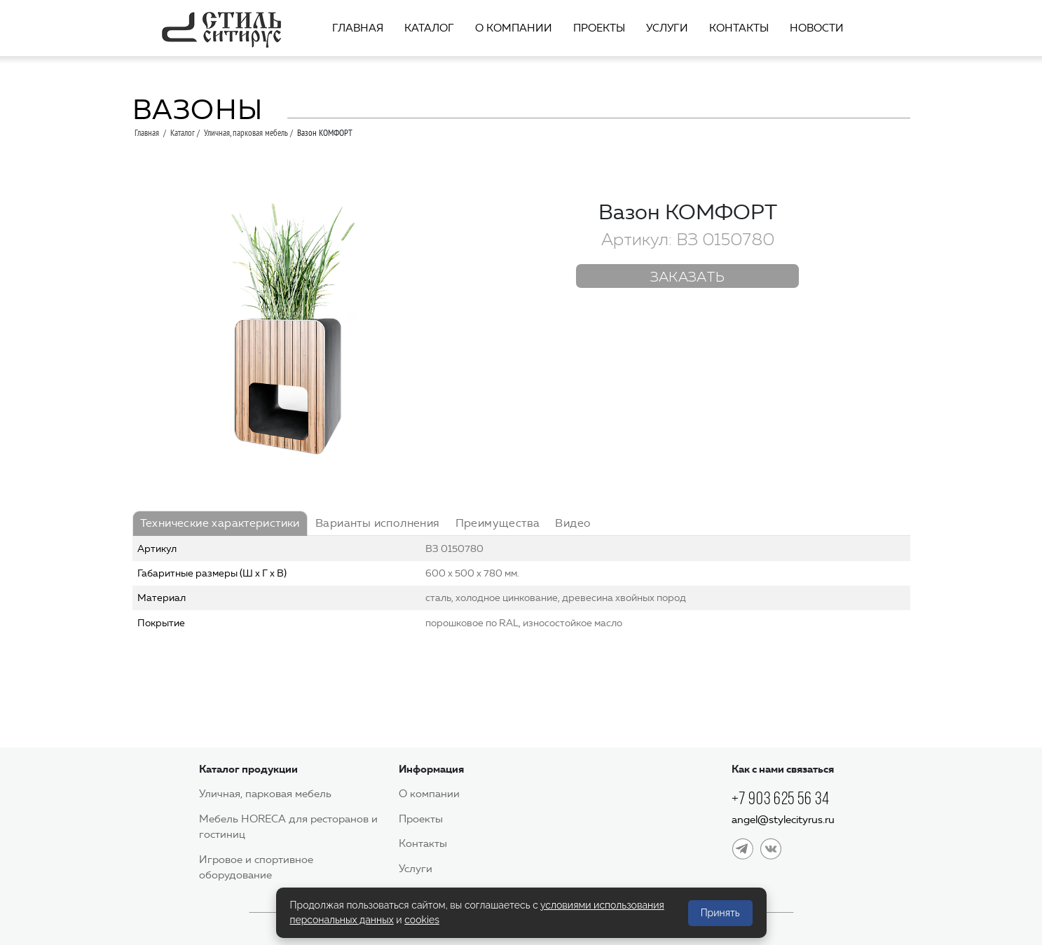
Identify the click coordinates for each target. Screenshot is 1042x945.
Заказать (687, 277)
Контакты (739, 28)
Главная (357, 28)
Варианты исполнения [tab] (377, 523)
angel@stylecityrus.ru (783, 819)
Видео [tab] (573, 523)
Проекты (599, 28)
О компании (513, 28)
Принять (720, 912)
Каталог (429, 28)
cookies (421, 919)
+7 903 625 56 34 (781, 798)
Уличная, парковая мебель (246, 132)
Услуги (667, 28)
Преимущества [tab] (497, 523)
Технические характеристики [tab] (220, 523)
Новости (817, 28)
